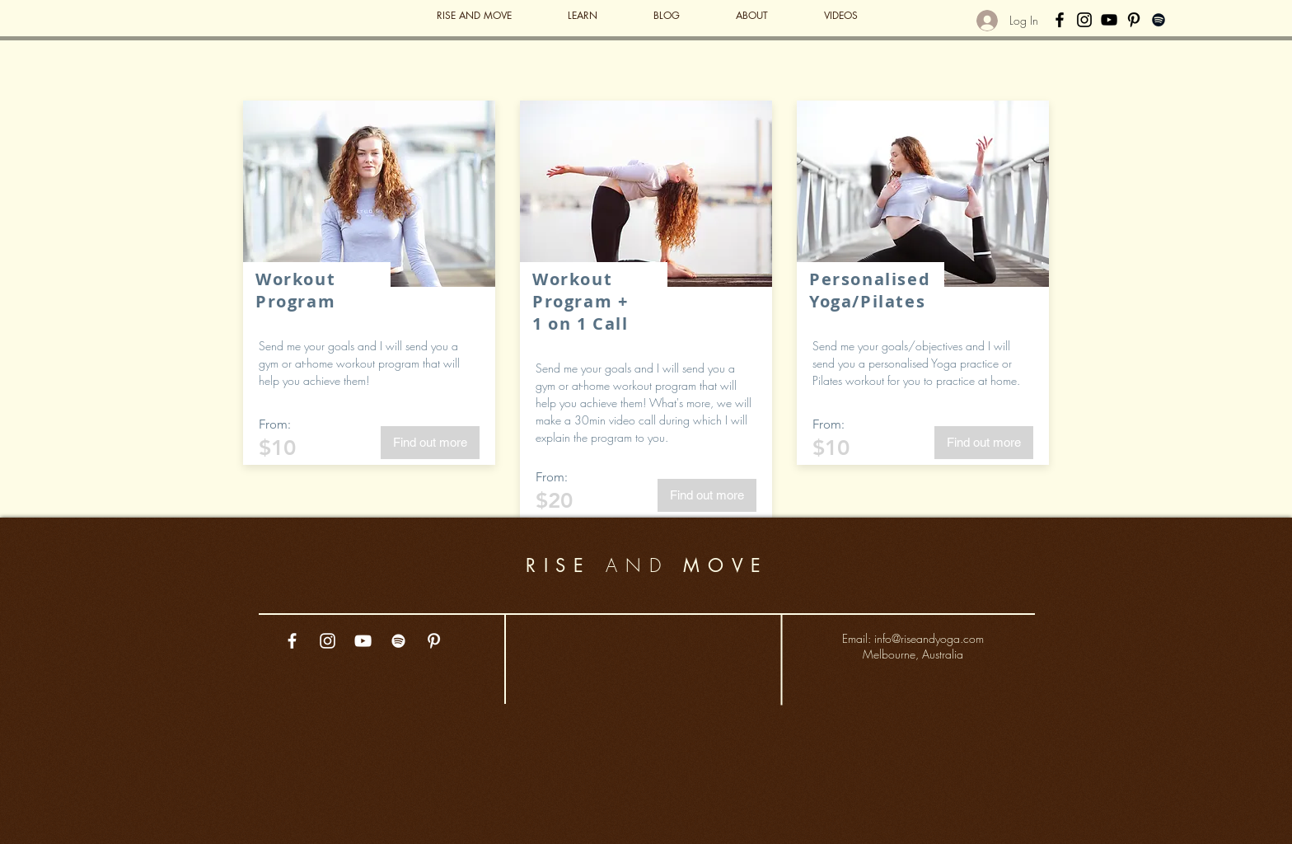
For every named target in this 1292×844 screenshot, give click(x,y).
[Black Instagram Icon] (1084, 20)
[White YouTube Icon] (363, 641)
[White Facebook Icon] (292, 641)
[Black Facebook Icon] (1060, 20)
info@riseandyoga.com (929, 638)
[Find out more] (430, 442)
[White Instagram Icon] (327, 641)
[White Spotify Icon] (398, 641)
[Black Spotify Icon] (1158, 20)
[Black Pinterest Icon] (1134, 20)
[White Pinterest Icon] (434, 641)
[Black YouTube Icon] (1109, 20)
